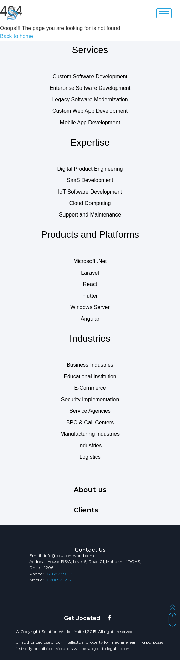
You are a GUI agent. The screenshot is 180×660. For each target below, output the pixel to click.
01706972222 (58, 579)
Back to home (16, 36)
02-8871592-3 (58, 573)
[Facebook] (109, 618)
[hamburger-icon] (164, 13)
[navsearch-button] (137, 13)
